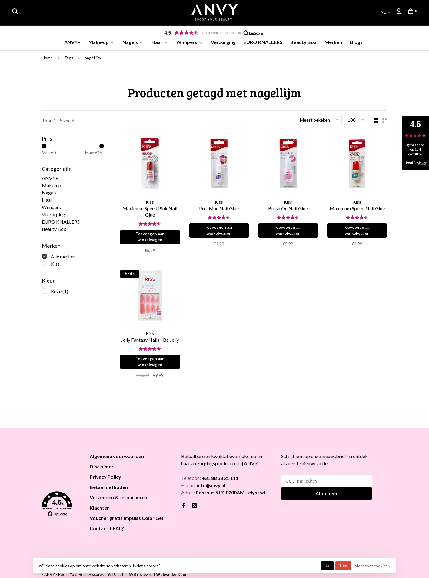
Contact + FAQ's (108, 530)
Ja (327, 565)
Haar (157, 42)
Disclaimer (102, 468)
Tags (68, 59)
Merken (333, 42)
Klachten (100, 510)
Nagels (130, 42)
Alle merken (63, 258)
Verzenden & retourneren (118, 499)
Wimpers (186, 42)
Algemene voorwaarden (117, 458)
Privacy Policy (105, 479)
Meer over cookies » (372, 565)
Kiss (55, 266)
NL (383, 12)
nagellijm (93, 59)
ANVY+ (72, 42)
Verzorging (223, 42)
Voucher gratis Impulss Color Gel (126, 520)
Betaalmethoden (109, 489)
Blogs (356, 42)
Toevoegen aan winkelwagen (150, 239)
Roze (59, 293)
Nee (343, 565)
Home (47, 59)
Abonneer (326, 495)
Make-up (98, 42)
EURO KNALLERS (263, 42)
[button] (214, 32)
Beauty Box (303, 42)
